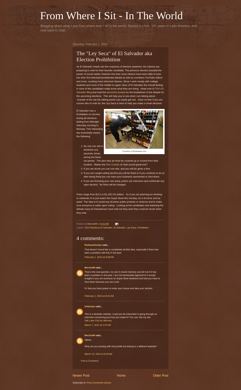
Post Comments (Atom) (99, 382)
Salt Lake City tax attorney (98, 320)
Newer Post (81, 375)
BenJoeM (90, 267)
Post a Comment (89, 360)
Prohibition (143, 227)
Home (121, 375)
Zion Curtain (112, 164)
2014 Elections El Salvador (98, 227)
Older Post (160, 375)
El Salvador (119, 227)
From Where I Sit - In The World (111, 16)
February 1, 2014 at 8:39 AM (99, 257)
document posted (116, 92)
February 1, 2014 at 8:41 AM (99, 296)
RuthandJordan (93, 245)
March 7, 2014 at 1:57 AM (98, 325)
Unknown (90, 306)
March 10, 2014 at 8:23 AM (98, 354)
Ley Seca (131, 227)
